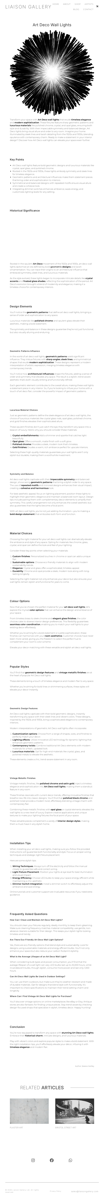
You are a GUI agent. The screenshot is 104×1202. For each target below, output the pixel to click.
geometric (56, 267)
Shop (78, 4)
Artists (89, 4)
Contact (88, 9)
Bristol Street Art (65, 1127)
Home (56, 4)
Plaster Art (16, 1127)
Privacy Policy (55, 1191)
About (67, 4)
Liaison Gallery (28, 6)
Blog (76, 9)
